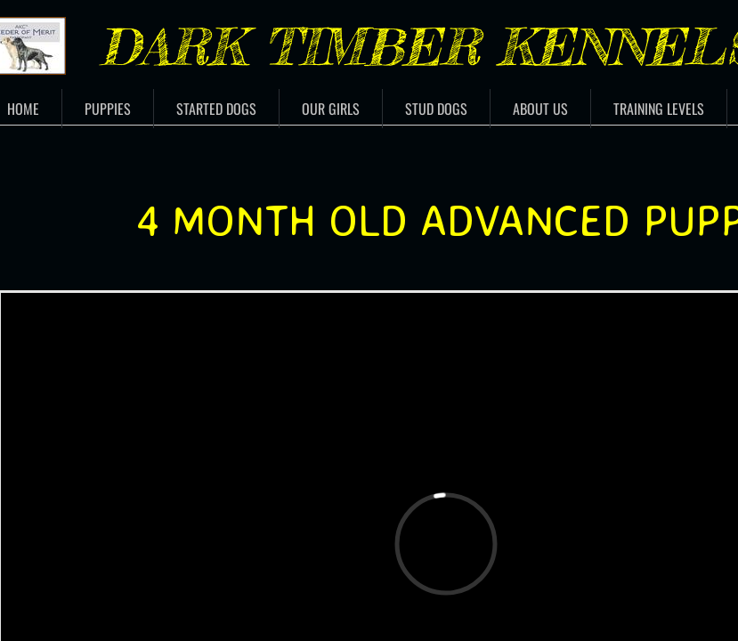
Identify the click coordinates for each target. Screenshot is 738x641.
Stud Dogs (436, 108)
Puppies (108, 108)
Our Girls (331, 108)
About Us (540, 108)
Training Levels (658, 108)
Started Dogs (216, 108)
